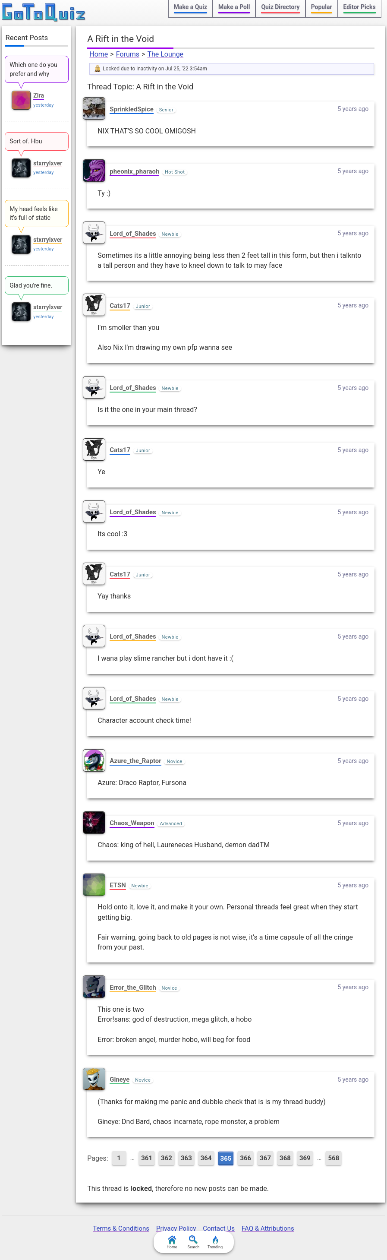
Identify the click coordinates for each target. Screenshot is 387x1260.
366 (245, 1158)
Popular (321, 6)
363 (186, 1158)
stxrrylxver (47, 163)
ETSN (118, 885)
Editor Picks (359, 6)
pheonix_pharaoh (134, 171)
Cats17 (120, 306)
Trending (215, 1242)
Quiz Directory (280, 6)
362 (166, 1158)
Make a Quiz (190, 6)
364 (206, 1158)
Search (194, 1242)
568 (333, 1158)
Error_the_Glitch (133, 987)
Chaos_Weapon (132, 823)
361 (146, 1158)
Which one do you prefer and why (33, 69)
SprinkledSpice (132, 109)
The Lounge (165, 54)
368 (285, 1158)
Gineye (119, 1079)
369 (305, 1158)
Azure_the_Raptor (135, 761)
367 (265, 1158)
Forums (127, 54)
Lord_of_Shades (133, 233)
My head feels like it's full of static (33, 213)
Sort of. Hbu (25, 141)
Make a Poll (234, 6)
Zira (38, 95)
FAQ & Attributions (268, 1228)
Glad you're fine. (30, 285)
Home (98, 54)
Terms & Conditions (121, 1228)
